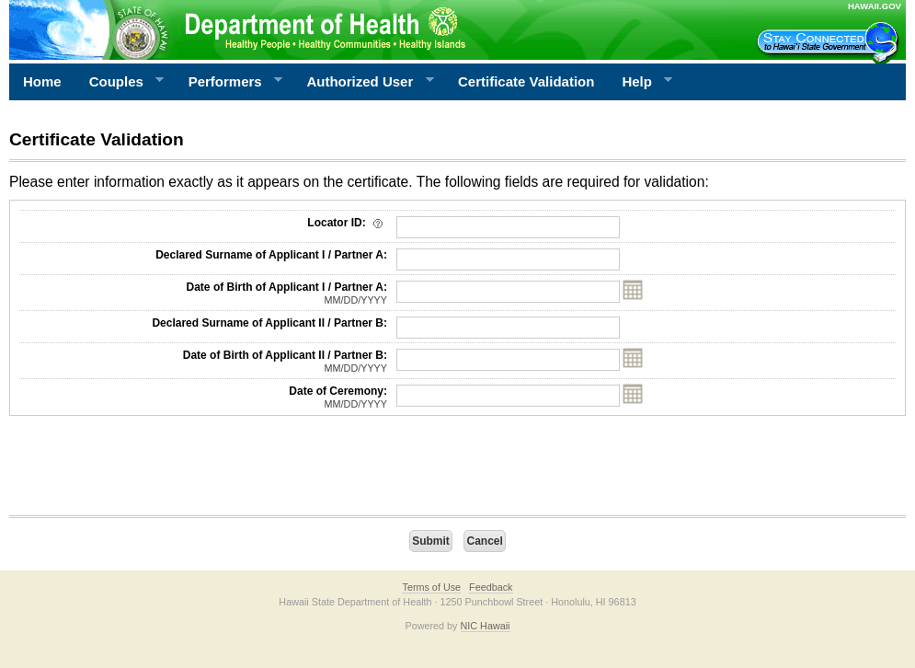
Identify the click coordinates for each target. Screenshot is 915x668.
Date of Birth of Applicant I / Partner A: (203, 293)
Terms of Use (431, 587)
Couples (120, 82)
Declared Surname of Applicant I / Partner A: (271, 254)
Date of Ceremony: (203, 397)
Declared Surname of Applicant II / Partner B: (269, 323)
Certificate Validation (526, 81)
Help (640, 82)
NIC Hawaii (485, 625)
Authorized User (362, 82)
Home (42, 81)
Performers (229, 82)
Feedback (490, 587)
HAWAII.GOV (874, 6)
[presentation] (149, 470)
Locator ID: (347, 222)
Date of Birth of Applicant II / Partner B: (203, 361)
